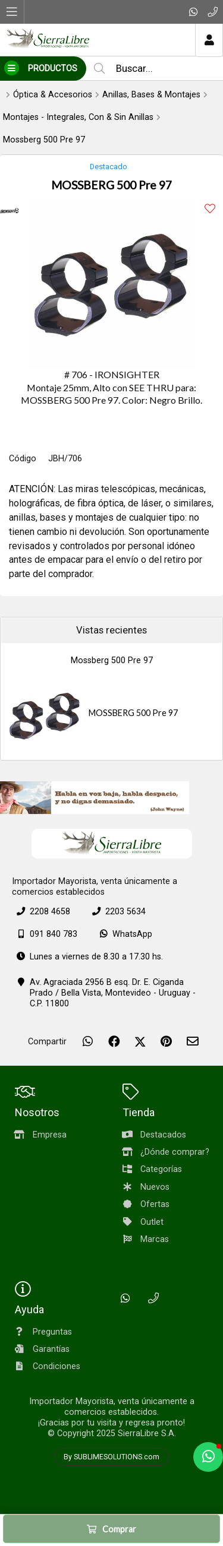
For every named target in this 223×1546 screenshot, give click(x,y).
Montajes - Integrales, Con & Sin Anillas (78, 117)
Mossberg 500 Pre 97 (44, 140)
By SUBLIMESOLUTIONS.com (111, 1457)
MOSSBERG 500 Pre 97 (133, 713)
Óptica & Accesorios (52, 95)
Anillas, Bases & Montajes (151, 95)
